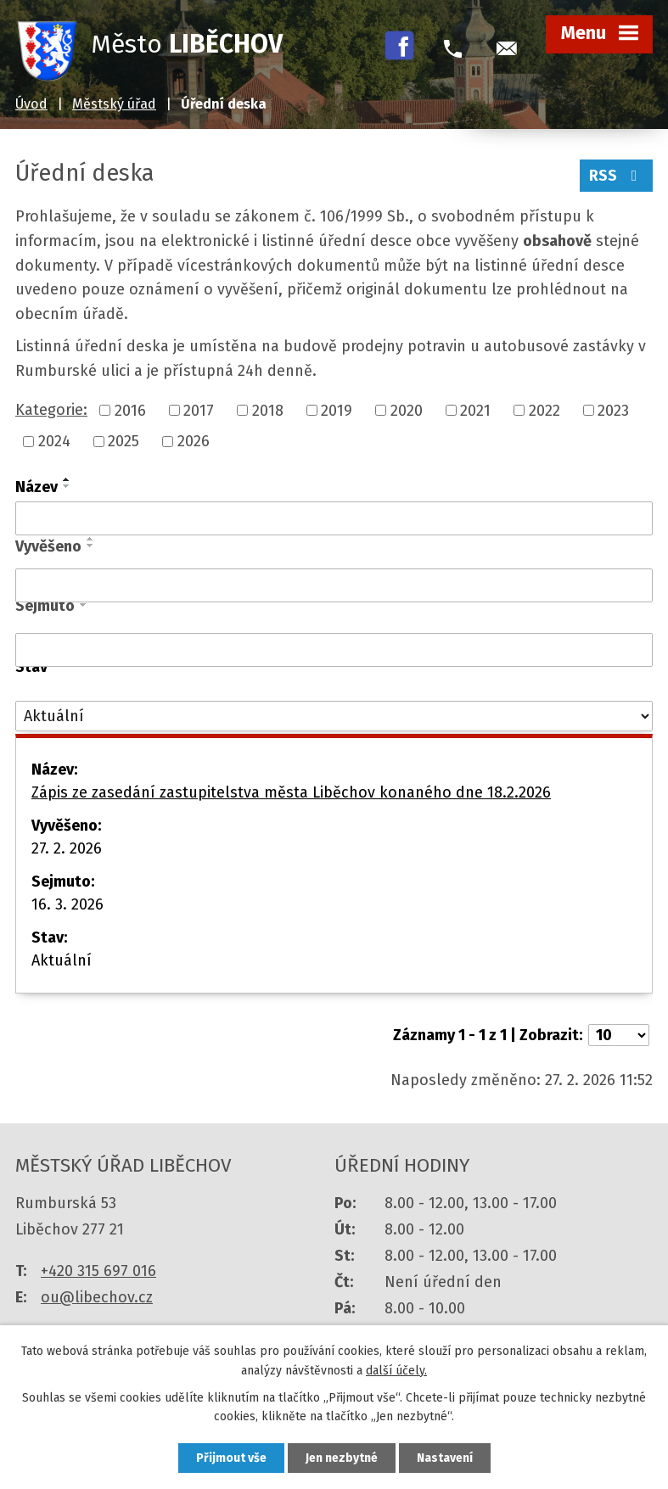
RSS (616, 175)
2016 (130, 409)
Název (36, 487)
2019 (336, 409)
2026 (193, 441)
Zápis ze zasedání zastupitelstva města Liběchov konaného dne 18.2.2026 (291, 792)
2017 (198, 409)
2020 (406, 409)
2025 (123, 441)
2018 (267, 409)
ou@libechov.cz (97, 1297)
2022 (544, 409)
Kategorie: (51, 409)
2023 (613, 409)
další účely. (396, 1370)
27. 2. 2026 (66, 848)
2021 (475, 409)
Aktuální (61, 960)
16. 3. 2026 (67, 904)
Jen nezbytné (342, 1458)
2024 (54, 441)
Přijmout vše (231, 1458)
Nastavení (445, 1458)
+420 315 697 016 (98, 1271)
